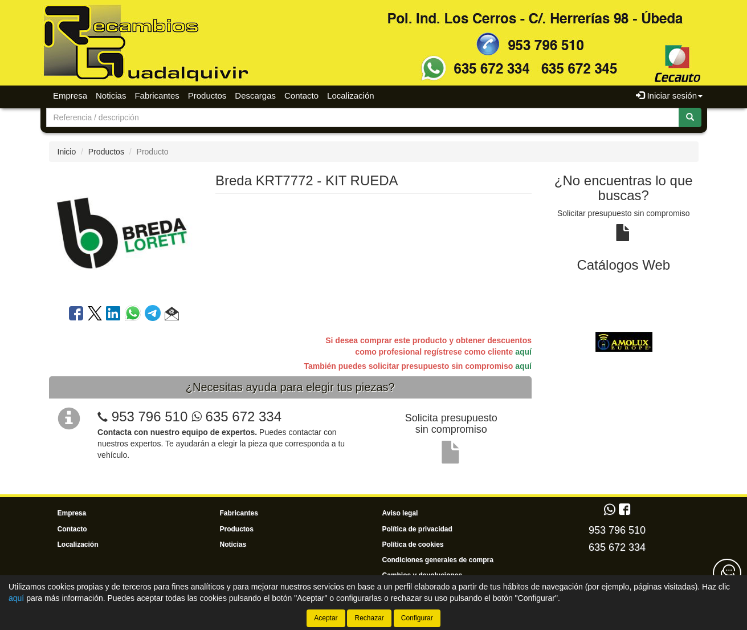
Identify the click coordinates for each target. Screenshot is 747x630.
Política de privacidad (417, 529)
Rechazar (368, 618)
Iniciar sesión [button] (669, 95)
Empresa (70, 95)
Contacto (301, 95)
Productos (207, 95)
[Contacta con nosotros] (727, 573)
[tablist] (624, 341)
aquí (523, 351)
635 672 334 (236, 416)
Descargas (255, 95)
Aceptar (325, 618)
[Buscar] (690, 117)
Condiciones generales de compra (437, 560)
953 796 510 (149, 416)
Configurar (417, 618)
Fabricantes (156, 95)
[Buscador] (362, 117)
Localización (350, 95)
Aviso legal (400, 513)
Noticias (111, 95)
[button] (172, 315)
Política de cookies (413, 544)
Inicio (67, 151)
